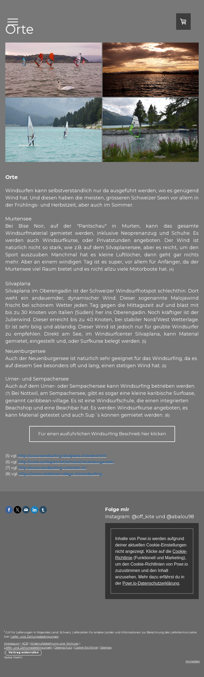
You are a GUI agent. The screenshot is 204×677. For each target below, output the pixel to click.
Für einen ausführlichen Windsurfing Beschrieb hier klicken (102, 433)
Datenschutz (63, 647)
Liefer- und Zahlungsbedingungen (35, 636)
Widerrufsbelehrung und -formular (54, 643)
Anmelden (193, 661)
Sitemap (106, 647)
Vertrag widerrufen (23, 652)
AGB (25, 643)
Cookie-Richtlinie (86, 647)
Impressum (12, 643)
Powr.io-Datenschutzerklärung (150, 583)
